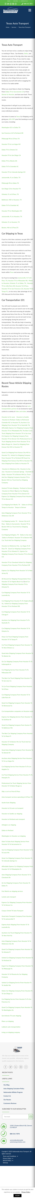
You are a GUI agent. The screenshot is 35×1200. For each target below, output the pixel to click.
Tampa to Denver (20, 507)
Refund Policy (7, 1160)
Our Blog (6, 1085)
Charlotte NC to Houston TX (11, 422)
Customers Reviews (10, 1103)
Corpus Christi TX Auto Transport (12, 910)
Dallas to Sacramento (13, 524)
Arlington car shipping (9, 825)
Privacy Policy (25, 1192)
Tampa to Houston (8, 507)
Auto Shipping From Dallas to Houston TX (16, 463)
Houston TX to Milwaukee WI (17, 280)
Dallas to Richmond (22, 420)
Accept (17, 1195)
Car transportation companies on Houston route (17, 711)
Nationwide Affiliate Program (13, 1092)
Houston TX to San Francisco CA (12, 289)
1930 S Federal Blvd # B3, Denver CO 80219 (21, 1126)
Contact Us (24, 1)
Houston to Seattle (22, 417)
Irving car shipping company (11, 1032)
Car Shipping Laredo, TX (9, 521)
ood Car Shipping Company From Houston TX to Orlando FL (16, 584)
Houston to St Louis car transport (12, 808)
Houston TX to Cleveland (10, 562)
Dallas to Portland (8, 537)
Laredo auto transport (9, 897)
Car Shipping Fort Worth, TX (11, 504)
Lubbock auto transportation (11, 1027)
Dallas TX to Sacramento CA (14, 92)
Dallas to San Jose (26, 535)
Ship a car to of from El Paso (11, 791)
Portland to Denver (26, 488)
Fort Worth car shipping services (12, 891)
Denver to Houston (8, 94)
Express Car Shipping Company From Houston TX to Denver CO (17, 554)
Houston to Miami (8, 491)
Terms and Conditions (9, 1156)
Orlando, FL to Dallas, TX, (18, 283)
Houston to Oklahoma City (11, 469)
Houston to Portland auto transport (13, 819)
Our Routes (7, 1099)
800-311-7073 (27, 4)
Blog (9, 1)
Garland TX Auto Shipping (10, 488)
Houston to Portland (8, 420)
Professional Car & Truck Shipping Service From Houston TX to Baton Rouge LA (17, 441)
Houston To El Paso (22, 286)
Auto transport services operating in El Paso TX (17, 797)
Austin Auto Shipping (8, 802)
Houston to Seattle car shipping (12, 814)
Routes (15, 1)
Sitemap (5, 1162)
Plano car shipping (8, 1021)
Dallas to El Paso (26, 504)
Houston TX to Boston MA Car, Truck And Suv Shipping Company (16, 480)
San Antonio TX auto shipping (11, 1016)
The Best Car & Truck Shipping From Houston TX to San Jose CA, (17, 433)
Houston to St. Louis (8, 417)
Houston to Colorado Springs (14, 472)
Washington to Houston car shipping (14, 836)
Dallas (26, 53)
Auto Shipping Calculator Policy (14, 1088)
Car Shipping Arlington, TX (10, 535)
